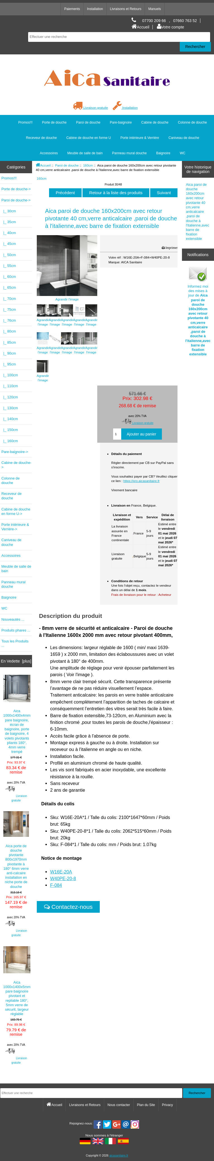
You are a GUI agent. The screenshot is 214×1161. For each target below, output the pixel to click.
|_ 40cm (8, 233)
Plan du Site (146, 1105)
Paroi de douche (67, 165)
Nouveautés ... (12, 619)
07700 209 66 (154, 20)
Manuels (154, 9)
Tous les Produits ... (14, 643)
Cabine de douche (154, 122)
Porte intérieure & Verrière (139, 138)
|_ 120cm (9, 397)
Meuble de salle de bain (85, 153)
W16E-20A (61, 871)
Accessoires (49, 153)
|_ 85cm (8, 342)
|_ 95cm (8, 364)
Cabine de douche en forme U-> (15, 511)
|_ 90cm (8, 353)
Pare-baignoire (121, 122)
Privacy (167, 1105)
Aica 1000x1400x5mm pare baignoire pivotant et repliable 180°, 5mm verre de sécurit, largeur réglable (17, 981)
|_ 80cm (8, 331)
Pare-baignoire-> (14, 452)
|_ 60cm (8, 276)
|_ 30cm (8, 211)
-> (16, 200)
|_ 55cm (8, 266)
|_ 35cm (8, 222)
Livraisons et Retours (126, 9)
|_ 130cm (9, 408)
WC (182, 153)
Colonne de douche (192, 122)
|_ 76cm (8, 320)
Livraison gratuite (90, 107)
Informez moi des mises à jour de (197, 311)
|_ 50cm (8, 255)
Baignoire (163, 153)
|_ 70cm (8, 299)
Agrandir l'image (43, 320)
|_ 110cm (9, 386)
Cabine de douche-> (16, 465)
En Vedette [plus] (16, 661)
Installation (95, 9)
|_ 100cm (9, 375)
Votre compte (170, 27)
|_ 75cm (8, 309)
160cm (88, 165)
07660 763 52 (185, 20)
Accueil (140, 27)
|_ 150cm (9, 430)
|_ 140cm (9, 419)
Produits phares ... (15, 630)
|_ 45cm (8, 244)
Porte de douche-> (16, 189)
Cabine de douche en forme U (88, 138)
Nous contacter (119, 1105)
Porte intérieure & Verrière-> (15, 526)
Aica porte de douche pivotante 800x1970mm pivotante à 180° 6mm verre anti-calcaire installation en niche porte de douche (16, 849)
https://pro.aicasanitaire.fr (141, 481)
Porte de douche (54, 122)
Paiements (72, 9)
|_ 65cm (8, 287)
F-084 (56, 885)
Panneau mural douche (129, 153)
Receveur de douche (41, 138)
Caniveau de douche (184, 138)
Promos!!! (25, 122)
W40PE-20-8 (63, 878)
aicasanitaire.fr (118, 1155)
